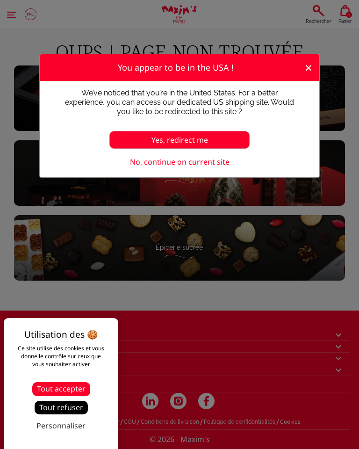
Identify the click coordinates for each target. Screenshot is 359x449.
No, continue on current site (180, 162)
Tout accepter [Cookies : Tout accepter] (61, 389)
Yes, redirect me (179, 140)
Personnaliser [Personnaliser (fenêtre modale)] (61, 425)
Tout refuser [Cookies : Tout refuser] (61, 407)
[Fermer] (308, 67)
